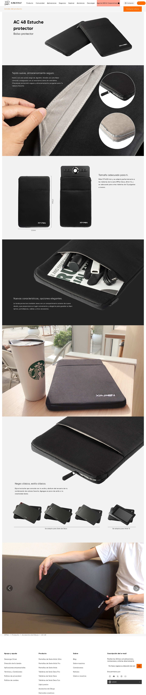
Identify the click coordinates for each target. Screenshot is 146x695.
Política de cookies (11, 680)
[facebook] (110, 676)
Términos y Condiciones (13, 672)
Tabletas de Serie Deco (48, 676)
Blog (74, 659)
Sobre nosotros (79, 663)
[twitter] (117, 676)
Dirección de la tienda (12, 663)
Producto (29, 3)
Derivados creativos (46, 693)
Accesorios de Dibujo (30, 635)
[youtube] (125, 676)
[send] (139, 666)
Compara (129, 3)
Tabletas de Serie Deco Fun (49, 680)
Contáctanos (78, 668)
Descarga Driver (10, 659)
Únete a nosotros (79, 676)
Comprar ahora (132, 9)
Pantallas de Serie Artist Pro (49, 663)
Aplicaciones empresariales (14, 668)
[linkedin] (121, 676)
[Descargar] (91, 3)
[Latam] (124, 682)
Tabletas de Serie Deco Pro (49, 672)
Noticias (76, 672)
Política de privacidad (12, 676)
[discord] (114, 676)
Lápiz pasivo (43, 684)
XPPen (6, 635)
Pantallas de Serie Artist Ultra (50, 659)
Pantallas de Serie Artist (48, 668)
